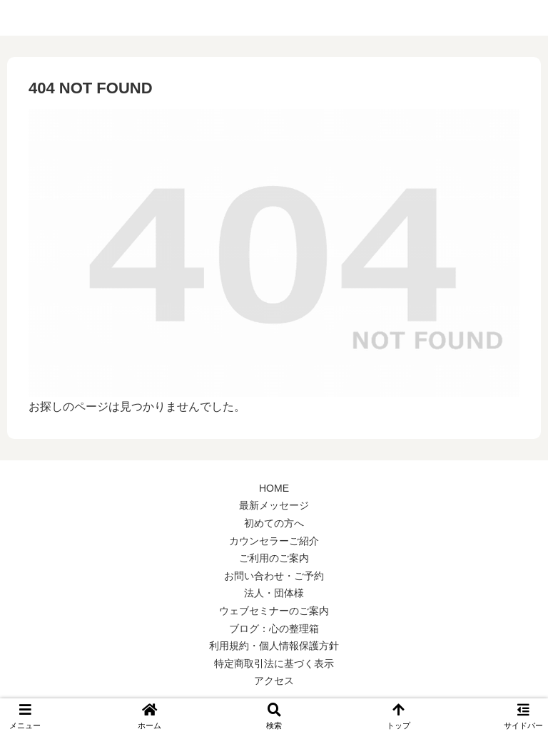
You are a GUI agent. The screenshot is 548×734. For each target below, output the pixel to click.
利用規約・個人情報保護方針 (274, 645)
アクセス (274, 680)
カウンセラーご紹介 (274, 541)
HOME (274, 488)
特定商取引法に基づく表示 (274, 663)
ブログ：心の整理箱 (274, 628)
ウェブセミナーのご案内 (274, 610)
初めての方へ (274, 523)
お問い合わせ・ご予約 (274, 575)
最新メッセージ (274, 505)
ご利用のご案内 (274, 558)
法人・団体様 (274, 593)
